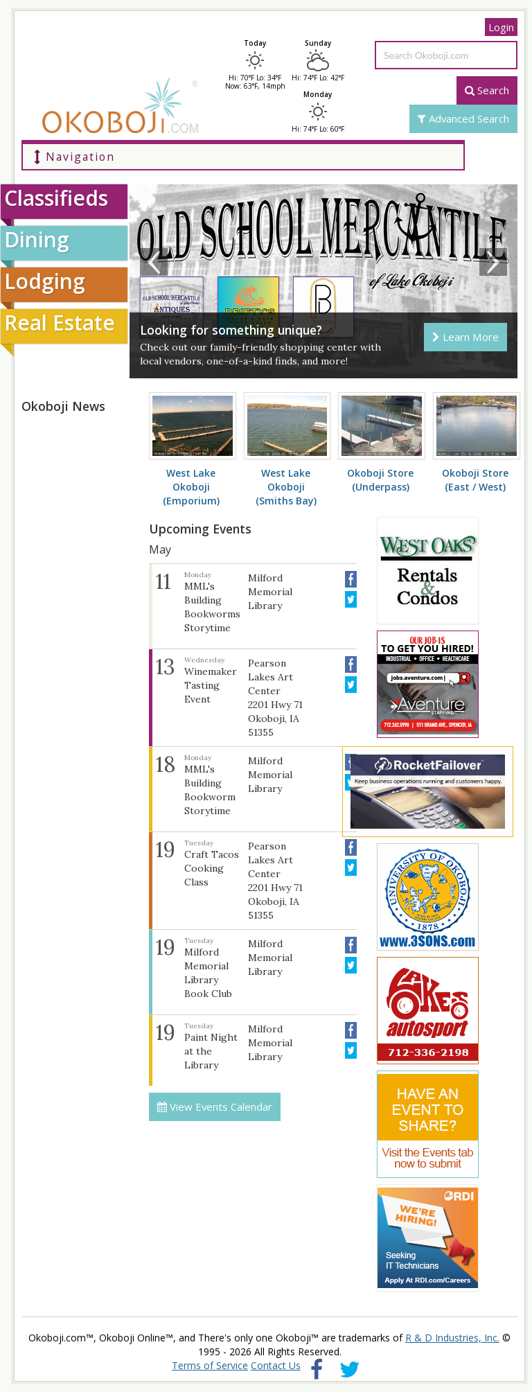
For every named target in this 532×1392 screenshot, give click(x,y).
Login (501, 27)
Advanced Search (463, 118)
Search (487, 90)
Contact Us (276, 1365)
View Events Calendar (214, 1106)
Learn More (465, 337)
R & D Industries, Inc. (452, 1337)
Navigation (74, 156)
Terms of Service (210, 1365)
